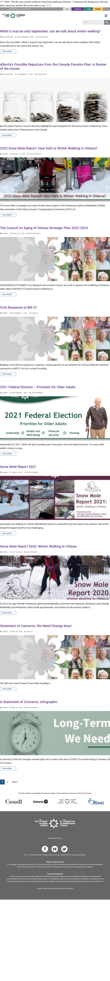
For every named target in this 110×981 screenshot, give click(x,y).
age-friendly (34, 154)
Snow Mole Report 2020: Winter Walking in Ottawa (38, 546)
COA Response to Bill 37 (18, 307)
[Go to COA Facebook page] (44, 849)
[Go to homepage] (55, 823)
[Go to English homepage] (13, 16)
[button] (106, 15)
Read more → (8, 51)
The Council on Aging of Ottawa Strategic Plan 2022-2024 (44, 228)
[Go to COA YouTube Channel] (54, 849)
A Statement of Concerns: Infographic (29, 702)
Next (15, 782)
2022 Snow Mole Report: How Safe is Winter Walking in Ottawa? (48, 148)
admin (4, 154)
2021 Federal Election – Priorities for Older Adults (38, 387)
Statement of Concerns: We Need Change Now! (35, 626)
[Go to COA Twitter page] (64, 849)
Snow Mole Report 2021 (18, 467)
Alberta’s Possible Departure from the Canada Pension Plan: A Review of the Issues (53, 66)
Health (33, 313)
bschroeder (6, 37)
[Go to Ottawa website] (95, 801)
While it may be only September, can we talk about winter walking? (50, 31)
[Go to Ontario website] (40, 801)
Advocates (42, 37)
